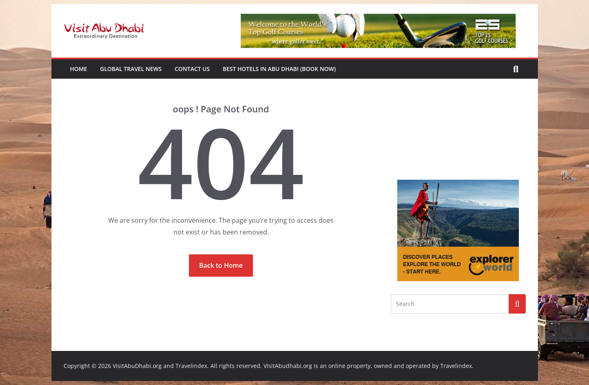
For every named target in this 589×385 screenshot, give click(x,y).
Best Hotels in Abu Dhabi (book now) (279, 69)
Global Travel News (131, 69)
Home (78, 69)
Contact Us (192, 69)
